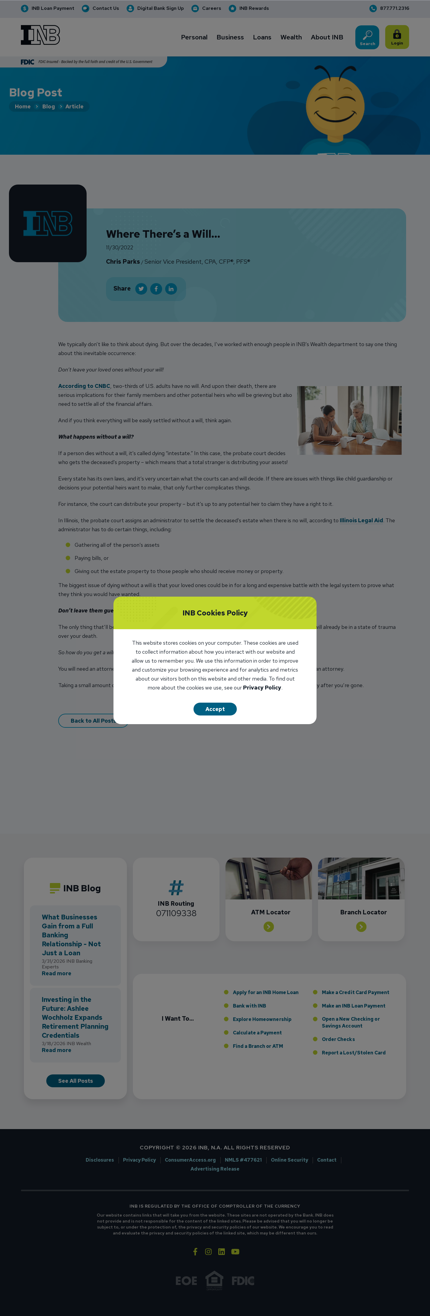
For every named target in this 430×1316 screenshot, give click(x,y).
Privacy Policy (262, 688)
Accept (215, 709)
